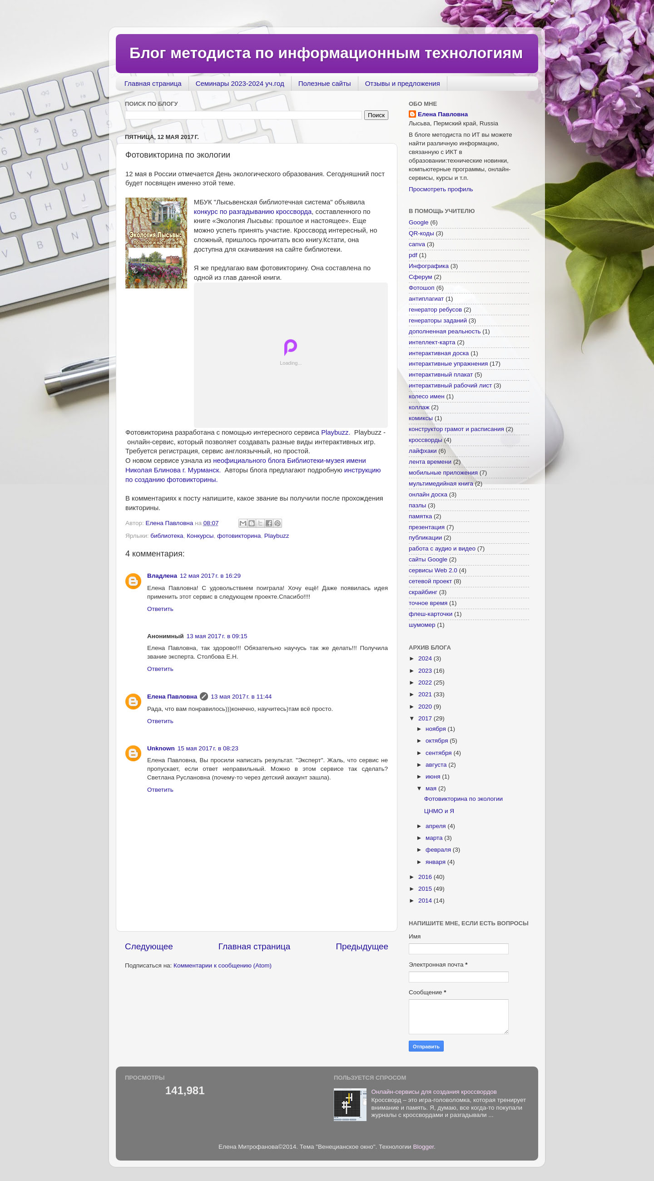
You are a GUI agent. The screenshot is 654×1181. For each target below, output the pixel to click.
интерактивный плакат (441, 374)
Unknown (161, 748)
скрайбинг (423, 592)
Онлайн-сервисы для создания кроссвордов (434, 1091)
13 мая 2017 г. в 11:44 (241, 696)
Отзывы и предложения (402, 83)
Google (419, 222)
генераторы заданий (438, 320)
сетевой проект (430, 581)
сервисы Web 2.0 (433, 570)
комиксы (421, 418)
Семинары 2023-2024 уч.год (240, 83)
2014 (426, 900)
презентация (427, 527)
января (436, 861)
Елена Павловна (172, 696)
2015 (426, 888)
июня (434, 776)
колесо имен (427, 396)
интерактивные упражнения (448, 363)
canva (417, 244)
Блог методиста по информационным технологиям (326, 52)
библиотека (166, 535)
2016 (426, 876)
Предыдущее (362, 946)
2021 (426, 694)
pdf (413, 255)
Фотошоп (422, 287)
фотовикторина (239, 535)
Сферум (420, 276)
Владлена (162, 575)
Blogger (423, 1146)
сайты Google (428, 559)
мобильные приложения (443, 472)
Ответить (160, 608)
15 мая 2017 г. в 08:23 (208, 748)
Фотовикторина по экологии (463, 798)
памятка (420, 516)
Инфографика (429, 266)
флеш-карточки (430, 613)
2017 (426, 718)
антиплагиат (426, 298)
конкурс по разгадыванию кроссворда (253, 211)
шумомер (422, 624)
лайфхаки (423, 450)
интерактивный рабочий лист (450, 385)
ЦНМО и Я (439, 811)
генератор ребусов (435, 309)
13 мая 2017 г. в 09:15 (217, 636)
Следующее (149, 946)
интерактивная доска (439, 353)
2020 (426, 706)
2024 (426, 658)
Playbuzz (276, 535)
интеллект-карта (432, 342)
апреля (436, 826)
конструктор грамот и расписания (456, 429)
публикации (425, 537)
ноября (436, 728)
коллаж (419, 407)
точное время (428, 603)
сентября (439, 752)
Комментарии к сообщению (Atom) (222, 965)
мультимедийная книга (441, 483)
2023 (426, 670)
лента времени (430, 461)
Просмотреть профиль (441, 189)
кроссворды (425, 440)
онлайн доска (428, 494)
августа (437, 764)
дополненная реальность (445, 331)
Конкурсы (200, 535)
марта (435, 837)
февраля (439, 849)
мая (432, 788)
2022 (426, 682)
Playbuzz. (336, 432)
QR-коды (421, 233)
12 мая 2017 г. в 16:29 (210, 575)
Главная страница (153, 83)
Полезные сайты (324, 83)
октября (438, 740)
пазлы (417, 505)
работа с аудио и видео (442, 548)
